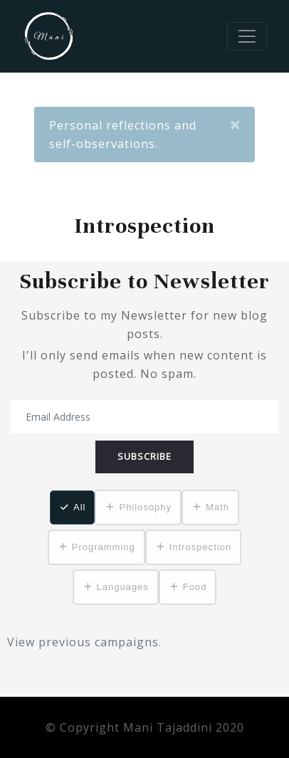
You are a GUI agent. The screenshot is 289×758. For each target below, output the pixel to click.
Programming (103, 547)
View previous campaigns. (84, 642)
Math (217, 507)
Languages (123, 586)
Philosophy (145, 507)
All (79, 507)
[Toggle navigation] (247, 36)
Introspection (200, 547)
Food (195, 586)
